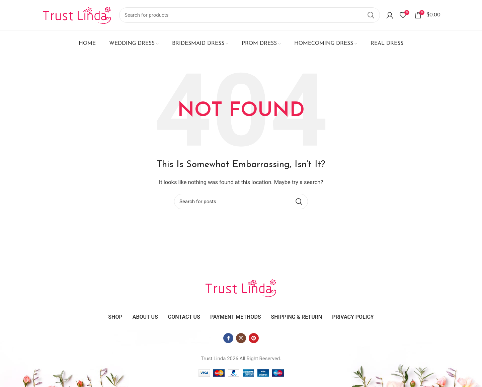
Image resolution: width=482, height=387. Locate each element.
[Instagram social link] (241, 338)
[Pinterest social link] (254, 338)
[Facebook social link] (228, 338)
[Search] (249, 15)
